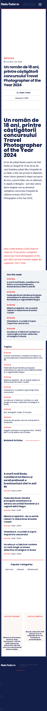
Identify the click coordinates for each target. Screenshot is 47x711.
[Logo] (19, 4)
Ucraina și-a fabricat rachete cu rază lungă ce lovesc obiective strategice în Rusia (23, 305)
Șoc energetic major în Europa (17, 383)
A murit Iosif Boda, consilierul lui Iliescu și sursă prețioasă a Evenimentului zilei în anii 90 (23, 255)
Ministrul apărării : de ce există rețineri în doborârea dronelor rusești (22, 281)
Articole (9, 43)
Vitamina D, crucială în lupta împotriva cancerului (21, 293)
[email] (15, 689)
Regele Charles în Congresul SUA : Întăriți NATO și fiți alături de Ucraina (22, 402)
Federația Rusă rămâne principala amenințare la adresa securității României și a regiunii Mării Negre (24, 268)
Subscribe (36, 689)
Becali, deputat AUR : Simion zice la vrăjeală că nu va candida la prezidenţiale (35, 607)
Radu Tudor (25, 78)
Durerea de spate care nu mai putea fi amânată (21, 392)
